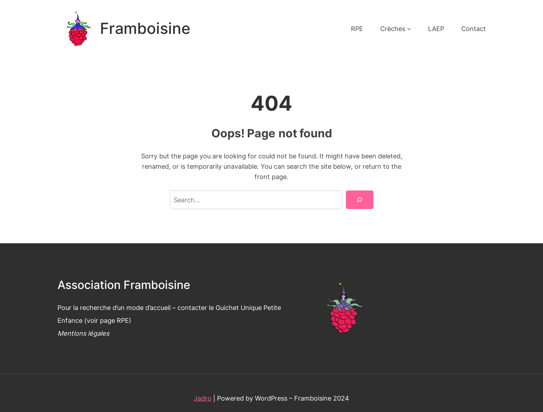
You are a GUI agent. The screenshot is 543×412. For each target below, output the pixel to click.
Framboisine (145, 28)
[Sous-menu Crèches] (409, 29)
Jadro (202, 398)
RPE (123, 320)
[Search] (359, 199)
